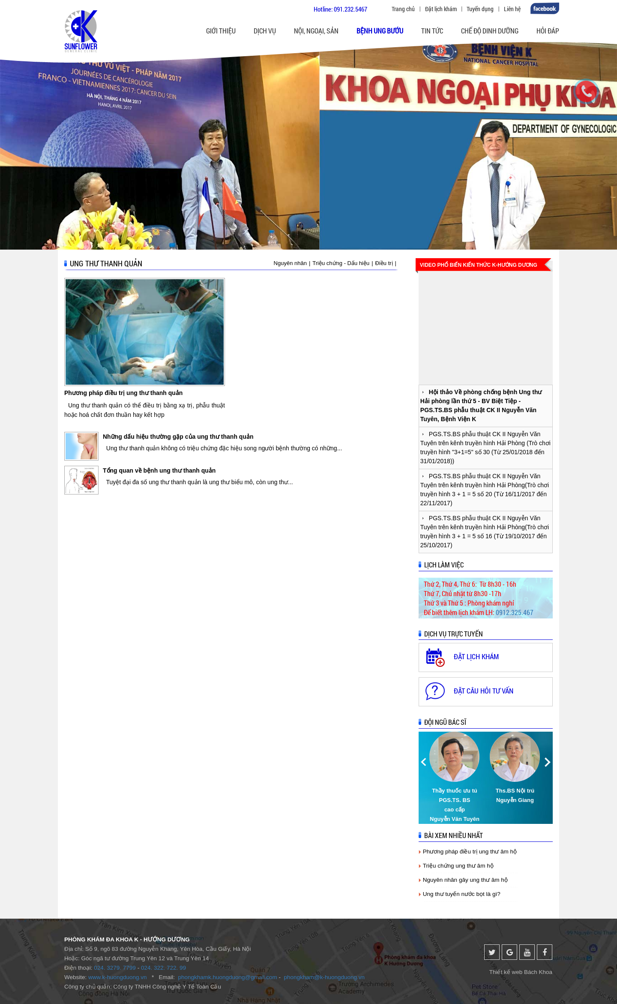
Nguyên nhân (290, 263)
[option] (455, 778)
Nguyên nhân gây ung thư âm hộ (465, 880)
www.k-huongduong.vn (117, 977)
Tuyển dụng (480, 9)
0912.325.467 (514, 612)
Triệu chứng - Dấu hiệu (340, 263)
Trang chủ (403, 9)
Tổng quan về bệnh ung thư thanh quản (159, 470)
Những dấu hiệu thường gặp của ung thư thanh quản (178, 436)
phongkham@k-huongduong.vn (324, 977)
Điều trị (384, 263)
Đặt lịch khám (441, 9)
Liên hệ (512, 9)
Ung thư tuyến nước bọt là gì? (461, 894)
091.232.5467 (350, 9)
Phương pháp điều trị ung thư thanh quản (123, 392)
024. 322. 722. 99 (163, 968)
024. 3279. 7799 (115, 968)
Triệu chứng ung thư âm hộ (458, 865)
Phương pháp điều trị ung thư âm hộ (470, 851)
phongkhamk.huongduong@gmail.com (227, 977)
